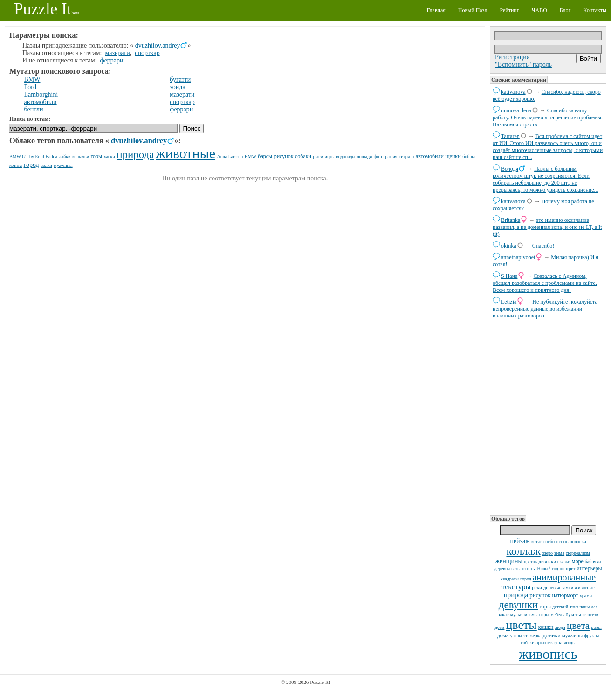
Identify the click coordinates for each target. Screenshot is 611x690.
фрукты (591, 635)
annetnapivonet (518, 257)
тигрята (406, 156)
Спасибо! (543, 245)
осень (562, 541)
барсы (265, 156)
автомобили (40, 101)
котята (537, 541)
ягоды (570, 642)
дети (499, 627)
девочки (547, 561)
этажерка (532, 635)
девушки (518, 605)
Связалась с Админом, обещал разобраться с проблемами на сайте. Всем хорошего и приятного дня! (545, 283)
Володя (509, 169)
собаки (527, 642)
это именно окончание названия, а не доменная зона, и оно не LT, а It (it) (547, 227)
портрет (568, 568)
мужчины (572, 635)
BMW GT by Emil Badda (33, 156)
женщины (508, 561)
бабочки (593, 561)
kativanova (513, 92)
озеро (547, 553)
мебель (557, 614)
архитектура (549, 642)
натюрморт (565, 595)
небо (550, 541)
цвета (578, 625)
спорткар (147, 52)
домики (552, 635)
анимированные (564, 577)
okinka (508, 245)
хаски (109, 156)
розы (596, 627)
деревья (551, 587)
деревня (502, 568)
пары (544, 614)
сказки (563, 561)
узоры (516, 635)
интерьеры (589, 568)
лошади (364, 156)
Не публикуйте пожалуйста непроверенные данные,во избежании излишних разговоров (545, 308)
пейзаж (520, 541)
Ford (30, 86)
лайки (64, 156)
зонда (177, 86)
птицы (529, 568)
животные (585, 587)
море (578, 561)
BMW (32, 79)
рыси (318, 156)
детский (560, 606)
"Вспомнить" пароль (523, 64)
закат (503, 614)
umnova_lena (516, 110)
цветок (530, 561)
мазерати (117, 52)
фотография (386, 156)
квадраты (510, 578)
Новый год (547, 568)
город (525, 578)
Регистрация (512, 57)
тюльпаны (580, 606)
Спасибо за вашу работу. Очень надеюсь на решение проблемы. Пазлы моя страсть (548, 117)
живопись (548, 654)
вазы (516, 568)
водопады (345, 156)
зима (559, 553)
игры (330, 156)
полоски (578, 541)
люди (560, 627)
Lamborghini (41, 94)
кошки (546, 627)
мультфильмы (524, 614)
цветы (521, 625)
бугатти (180, 79)
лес (594, 606)
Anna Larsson (230, 156)
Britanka (510, 220)
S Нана (509, 276)
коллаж (523, 551)
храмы (586, 595)
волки (46, 165)
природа (516, 595)
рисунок (539, 595)
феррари (112, 60)
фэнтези (590, 614)
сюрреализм (578, 553)
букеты (573, 614)
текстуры (515, 587)
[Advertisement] (548, 417)
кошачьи (80, 156)
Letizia (508, 301)
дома (503, 635)
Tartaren (510, 136)
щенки (452, 156)
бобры (468, 156)
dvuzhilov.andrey (157, 45)
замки (567, 587)
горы (545, 606)
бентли (33, 109)
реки (537, 587)
